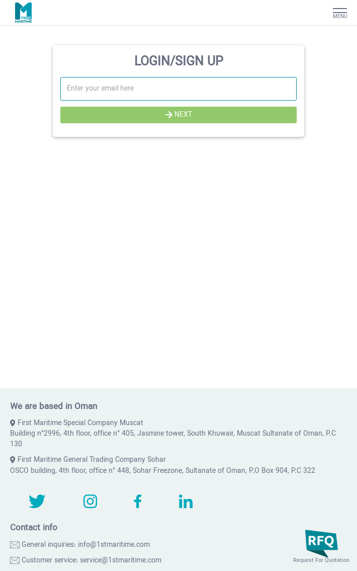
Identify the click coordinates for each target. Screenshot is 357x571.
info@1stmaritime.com (114, 545)
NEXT (178, 115)
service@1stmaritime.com (120, 560)
